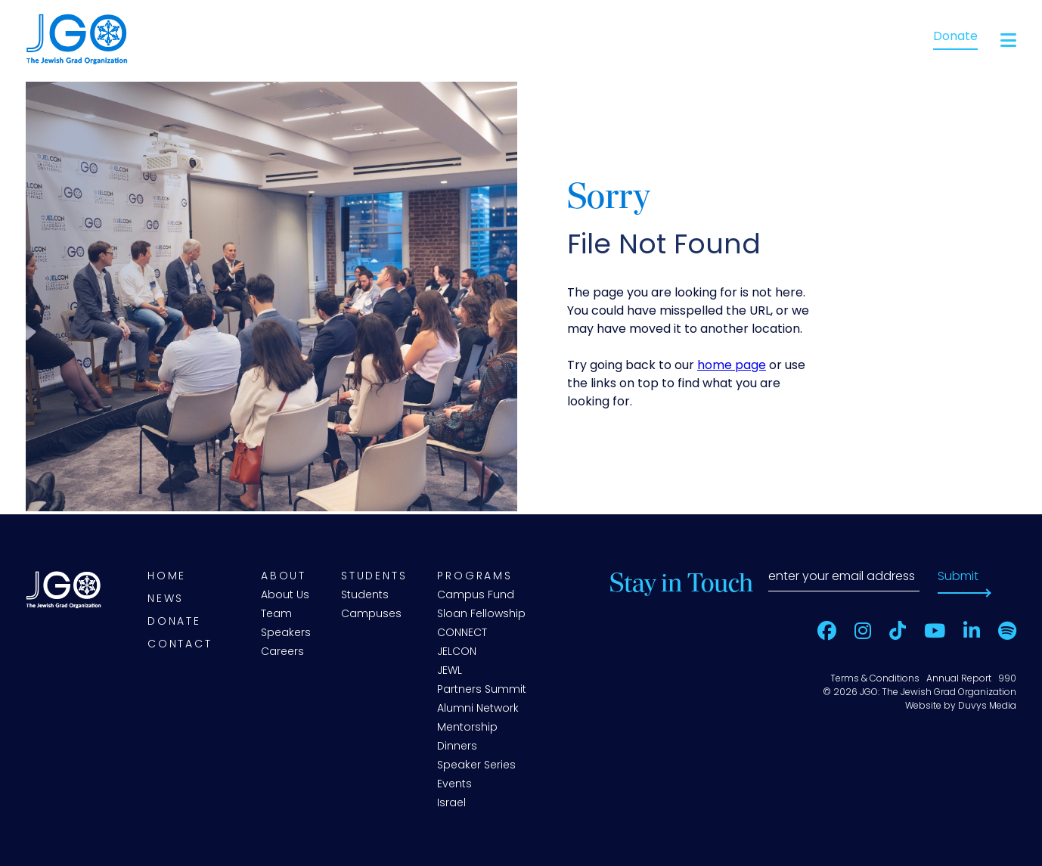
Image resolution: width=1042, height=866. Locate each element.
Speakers (286, 633)
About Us (285, 595)
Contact (179, 644)
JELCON (456, 652)
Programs (474, 576)
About (283, 576)
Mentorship (467, 728)
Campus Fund (475, 595)
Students (374, 576)
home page (731, 366)
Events (454, 784)
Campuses (371, 614)
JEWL (449, 671)
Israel (451, 803)
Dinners (457, 747)
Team (276, 614)
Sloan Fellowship (481, 614)
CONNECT (462, 633)
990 (1007, 679)
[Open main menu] (1008, 40)
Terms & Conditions (875, 679)
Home (166, 576)
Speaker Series (476, 765)
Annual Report (958, 679)
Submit (958, 577)
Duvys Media (987, 706)
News (165, 599)
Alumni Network (478, 709)
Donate (955, 37)
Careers (282, 652)
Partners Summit (481, 690)
